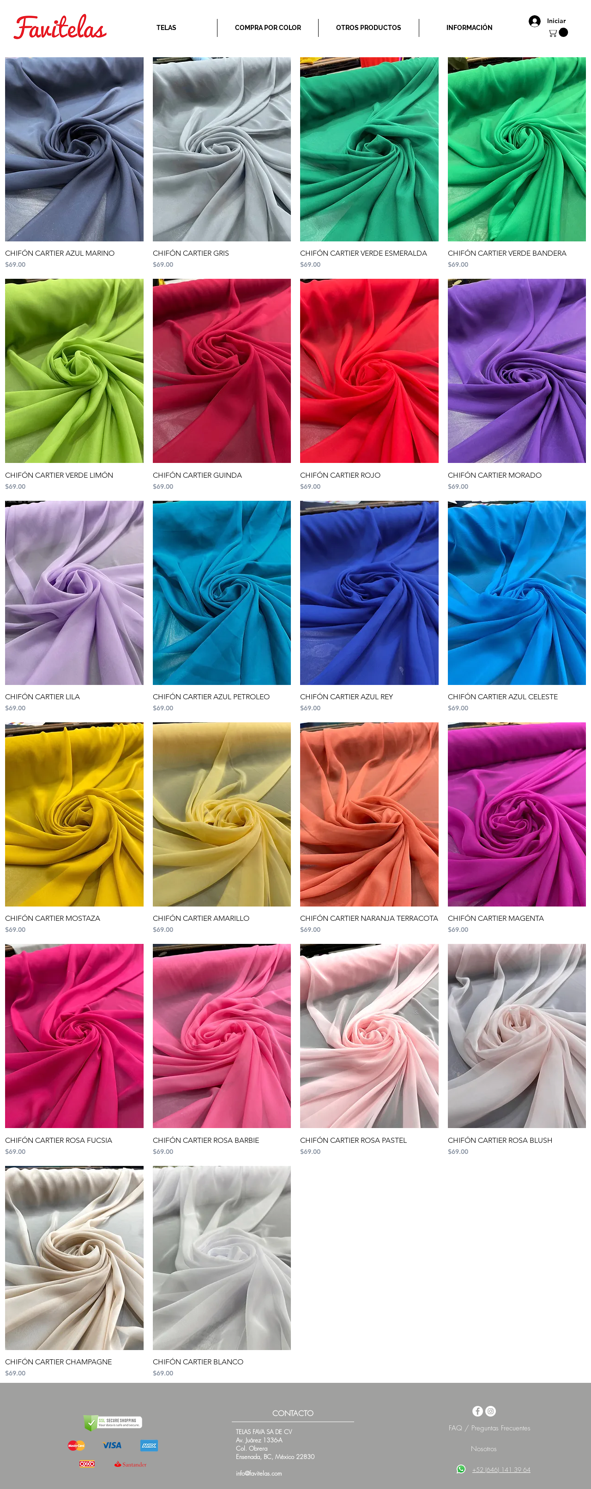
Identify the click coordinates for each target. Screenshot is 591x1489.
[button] (559, 32)
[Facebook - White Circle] (477, 1411)
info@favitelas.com (259, 1473)
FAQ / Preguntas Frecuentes (490, 1428)
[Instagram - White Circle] (490, 1411)
